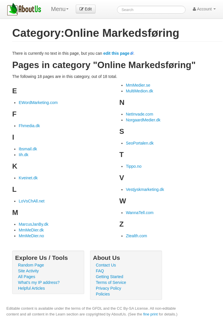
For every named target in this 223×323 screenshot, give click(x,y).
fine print (150, 314)
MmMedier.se (138, 85)
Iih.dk (23, 154)
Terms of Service (111, 282)
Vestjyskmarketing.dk (145, 189)
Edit (86, 9)
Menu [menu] (60, 9)
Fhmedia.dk (29, 125)
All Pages (26, 276)
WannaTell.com (139, 212)
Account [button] (204, 9)
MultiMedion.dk (139, 91)
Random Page (31, 265)
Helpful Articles (31, 288)
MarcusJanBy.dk (33, 224)
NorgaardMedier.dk (143, 120)
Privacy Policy (108, 288)
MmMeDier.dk (31, 230)
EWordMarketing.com (38, 102)
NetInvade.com (139, 114)
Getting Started (109, 276)
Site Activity (28, 271)
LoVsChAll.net (31, 201)
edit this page (116, 53)
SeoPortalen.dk (140, 143)
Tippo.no (133, 166)
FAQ (100, 271)
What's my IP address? (39, 282)
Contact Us (106, 265)
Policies (103, 294)
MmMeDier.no (31, 235)
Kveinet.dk (28, 178)
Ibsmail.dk (28, 149)
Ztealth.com (136, 235)
